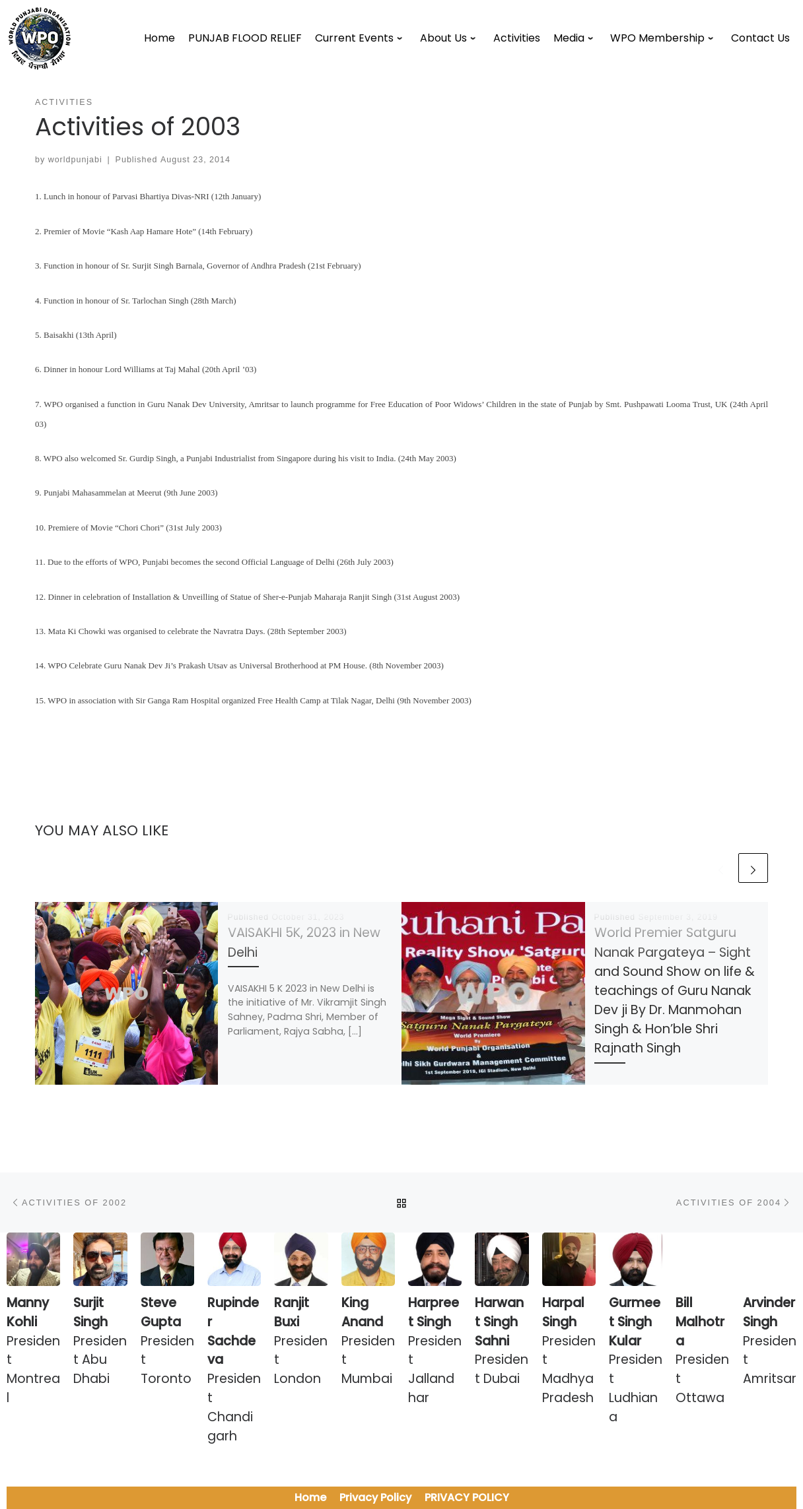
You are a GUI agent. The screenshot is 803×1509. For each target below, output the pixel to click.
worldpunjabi (75, 159)
